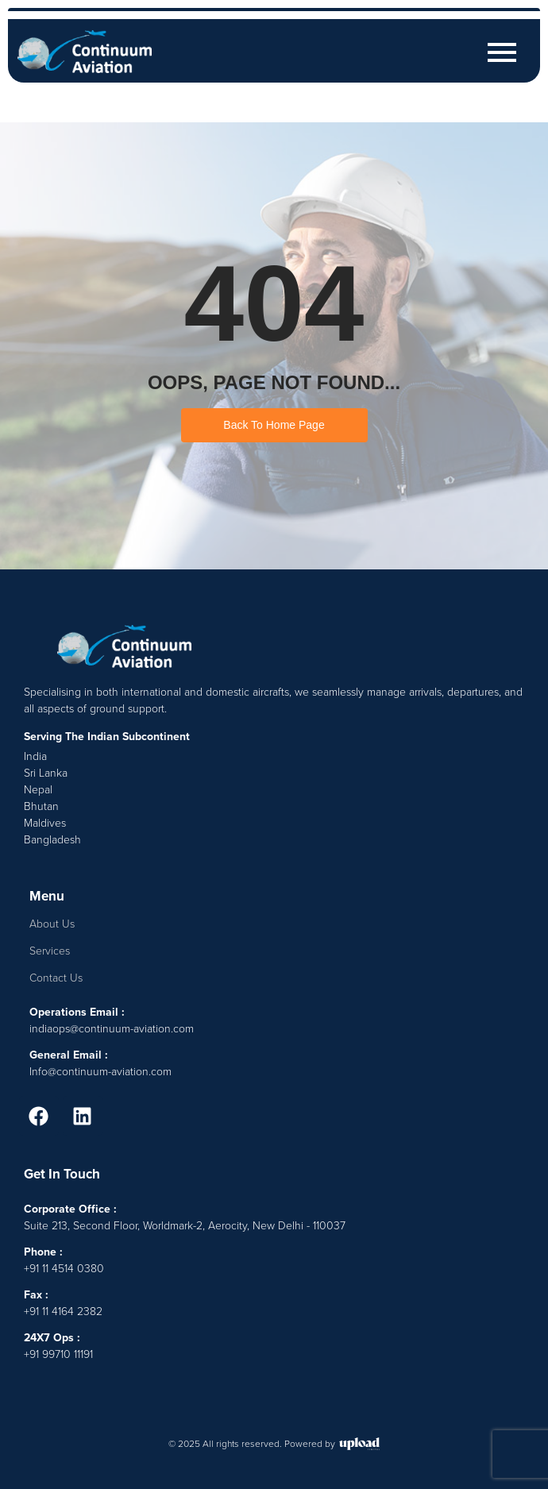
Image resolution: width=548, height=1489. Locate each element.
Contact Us (56, 978)
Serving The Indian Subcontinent (107, 736)
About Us (52, 924)
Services (49, 951)
